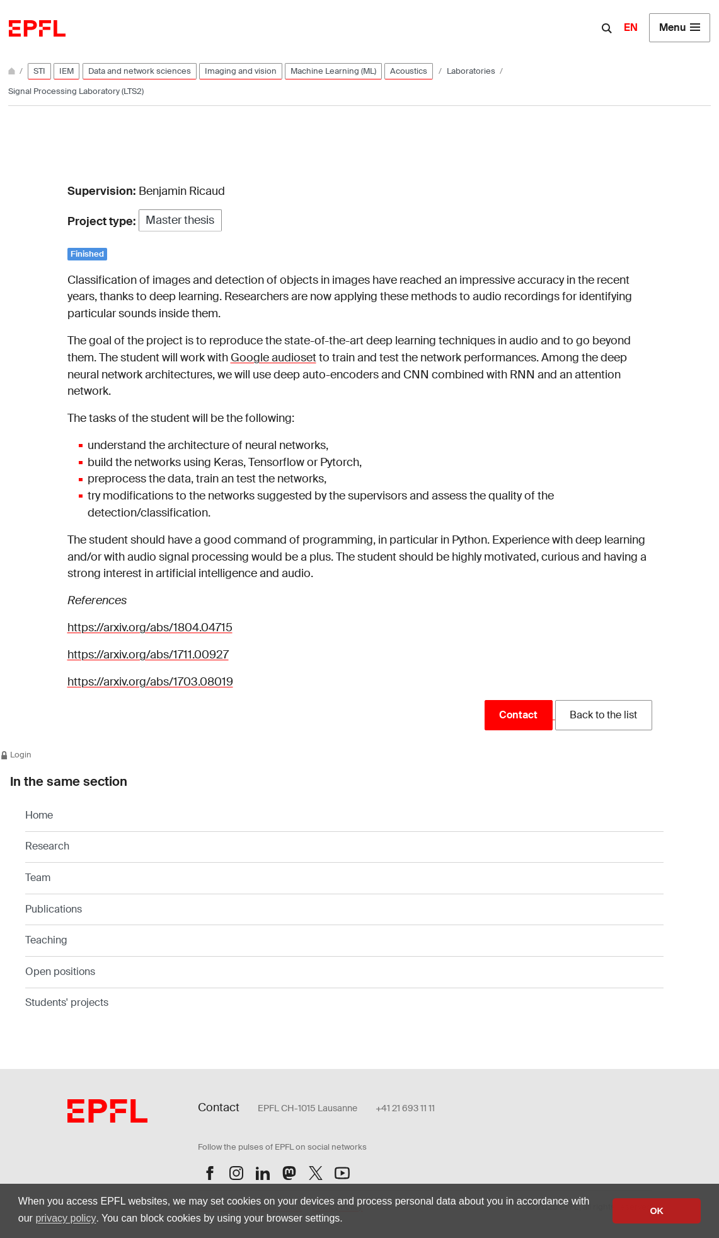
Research (47, 846)
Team (37, 877)
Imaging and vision (241, 71)
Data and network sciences (139, 71)
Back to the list (603, 714)
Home (39, 815)
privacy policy (65, 1218)
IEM (66, 71)
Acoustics (408, 71)
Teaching (46, 940)
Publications (53, 909)
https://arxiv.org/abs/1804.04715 (150, 627)
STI (39, 71)
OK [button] (657, 1211)
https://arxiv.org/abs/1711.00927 (148, 654)
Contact (518, 714)
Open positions (60, 971)
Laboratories (472, 71)
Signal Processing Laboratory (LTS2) (76, 91)
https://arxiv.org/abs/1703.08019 (150, 681)
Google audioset (273, 357)
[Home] (12, 71)
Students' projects (66, 1002)
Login (16, 754)
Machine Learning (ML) (333, 71)
